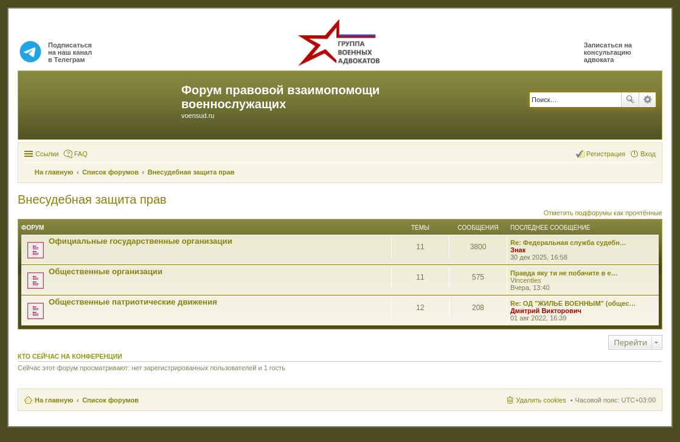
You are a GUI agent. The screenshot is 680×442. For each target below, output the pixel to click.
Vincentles (525, 280)
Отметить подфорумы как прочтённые (603, 212)
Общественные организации (105, 271)
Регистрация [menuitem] (605, 153)
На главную (54, 400)
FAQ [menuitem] (81, 153)
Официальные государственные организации (140, 241)
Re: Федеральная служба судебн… (568, 242)
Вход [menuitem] (648, 153)
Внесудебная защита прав (92, 199)
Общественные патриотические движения (133, 301)
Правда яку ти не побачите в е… (563, 273)
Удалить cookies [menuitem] (541, 400)
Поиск (630, 99)
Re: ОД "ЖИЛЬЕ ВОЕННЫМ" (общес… (573, 303)
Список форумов (110, 400)
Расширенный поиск (647, 99)
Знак (518, 250)
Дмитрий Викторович (545, 310)
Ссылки (47, 153)
